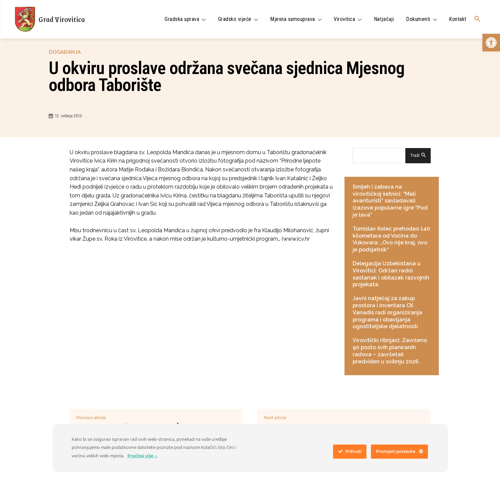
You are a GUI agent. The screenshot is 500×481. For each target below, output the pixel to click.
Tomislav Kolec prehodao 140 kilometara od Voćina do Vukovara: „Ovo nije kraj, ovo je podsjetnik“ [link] (391, 239)
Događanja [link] (65, 52)
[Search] (418, 155)
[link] (491, 42)
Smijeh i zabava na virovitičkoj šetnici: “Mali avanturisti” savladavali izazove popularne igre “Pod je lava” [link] (390, 201)
